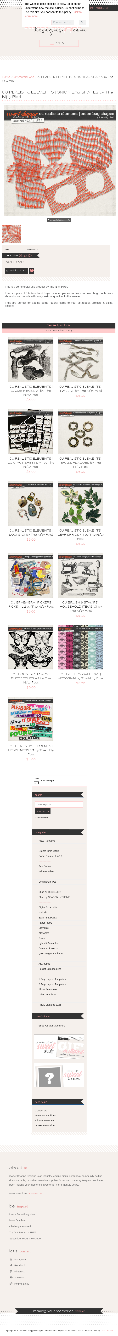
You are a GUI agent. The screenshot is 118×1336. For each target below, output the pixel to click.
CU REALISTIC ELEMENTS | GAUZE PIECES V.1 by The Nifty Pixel (31, 391)
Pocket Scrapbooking (50, 969)
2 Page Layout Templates (52, 984)
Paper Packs (45, 922)
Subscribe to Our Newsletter (25, 1238)
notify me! (11, 262)
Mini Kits (43, 912)
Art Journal (44, 963)
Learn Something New (22, 1214)
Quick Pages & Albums (51, 953)
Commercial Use (23, 77)
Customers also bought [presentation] (59, 331)
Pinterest (16, 1271)
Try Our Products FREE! (23, 1232)
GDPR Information (45, 1125)
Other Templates (47, 994)
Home (6, 77)
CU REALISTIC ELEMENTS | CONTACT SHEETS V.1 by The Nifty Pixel (31, 463)
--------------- (45, 845)
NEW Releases (47, 840)
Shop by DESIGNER (50, 892)
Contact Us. (36, 1193)
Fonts (42, 938)
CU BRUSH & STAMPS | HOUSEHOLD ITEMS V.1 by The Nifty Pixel (81, 606)
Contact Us (41, 1110)
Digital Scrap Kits (48, 907)
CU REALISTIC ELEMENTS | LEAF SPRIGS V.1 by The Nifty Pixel (81, 534)
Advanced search (41, 817)
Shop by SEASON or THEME (54, 897)
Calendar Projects (48, 948)
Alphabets (44, 933)
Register (102, 8)
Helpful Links (19, 1283)
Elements (44, 928)
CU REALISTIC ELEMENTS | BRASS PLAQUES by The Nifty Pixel (80, 463)
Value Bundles (46, 871)
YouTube (16, 1277)
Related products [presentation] (59, 325)
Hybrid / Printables (48, 943)
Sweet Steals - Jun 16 (50, 856)
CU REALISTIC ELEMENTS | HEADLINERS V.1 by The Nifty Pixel (31, 750)
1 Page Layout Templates (52, 979)
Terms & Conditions (45, 1115)
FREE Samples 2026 (50, 1004)
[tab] (58, 325)
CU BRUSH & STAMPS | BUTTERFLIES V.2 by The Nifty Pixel (31, 678)
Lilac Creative (107, 1331)
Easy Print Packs (48, 917)
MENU (59, 43)
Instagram (17, 1259)
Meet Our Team (18, 1220)
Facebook (17, 1265)
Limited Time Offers (49, 851)
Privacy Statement (45, 1120)
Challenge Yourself (20, 1226)
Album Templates (48, 989)
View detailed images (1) (60, 220)
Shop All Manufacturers (51, 1025)
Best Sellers (45, 866)
